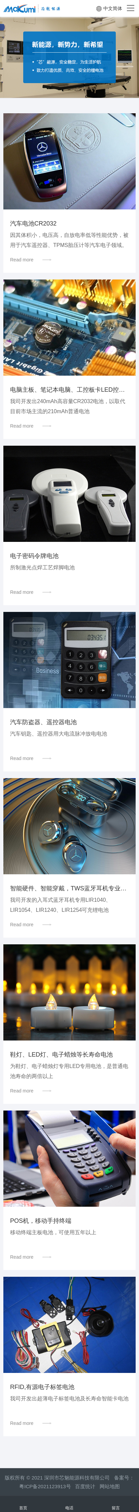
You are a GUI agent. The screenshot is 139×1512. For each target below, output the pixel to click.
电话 (69, 1504)
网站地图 (110, 1486)
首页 (23, 1504)
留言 (116, 1504)
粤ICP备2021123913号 (45, 1486)
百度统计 (87, 1486)
